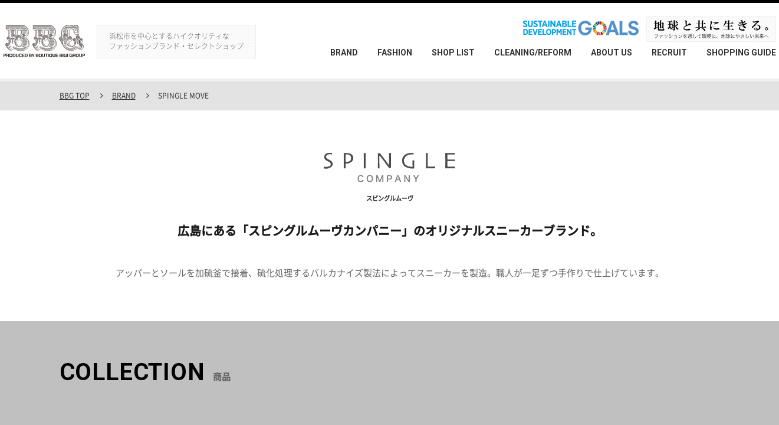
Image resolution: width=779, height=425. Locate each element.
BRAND (344, 52)
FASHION (394, 52)
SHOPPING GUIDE (741, 52)
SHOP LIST (453, 52)
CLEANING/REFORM (532, 52)
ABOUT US (611, 52)
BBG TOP (75, 95)
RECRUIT (669, 52)
